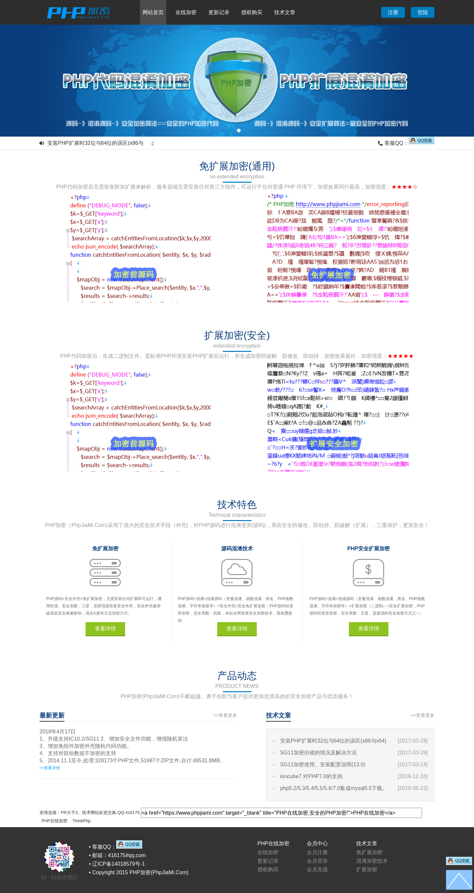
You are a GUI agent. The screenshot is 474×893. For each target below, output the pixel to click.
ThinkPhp (81, 820)
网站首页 (153, 12)
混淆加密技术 (372, 861)
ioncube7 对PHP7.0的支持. (312, 776)
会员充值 (317, 869)
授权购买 (251, 12)
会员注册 (317, 852)
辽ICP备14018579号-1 (118, 864)
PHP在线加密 (54, 820)
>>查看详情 (50, 768)
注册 (393, 12)
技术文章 (284, 12)
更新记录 (218, 12)
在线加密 (186, 12)
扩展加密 (366, 869)
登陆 (422, 12)
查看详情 (105, 628)
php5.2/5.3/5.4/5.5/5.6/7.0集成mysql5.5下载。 (333, 788)
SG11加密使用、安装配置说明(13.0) (322, 764)
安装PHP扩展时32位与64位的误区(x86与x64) (333, 741)
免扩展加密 (369, 852)
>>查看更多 (225, 715)
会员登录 (317, 861)
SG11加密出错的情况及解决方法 (318, 752)
